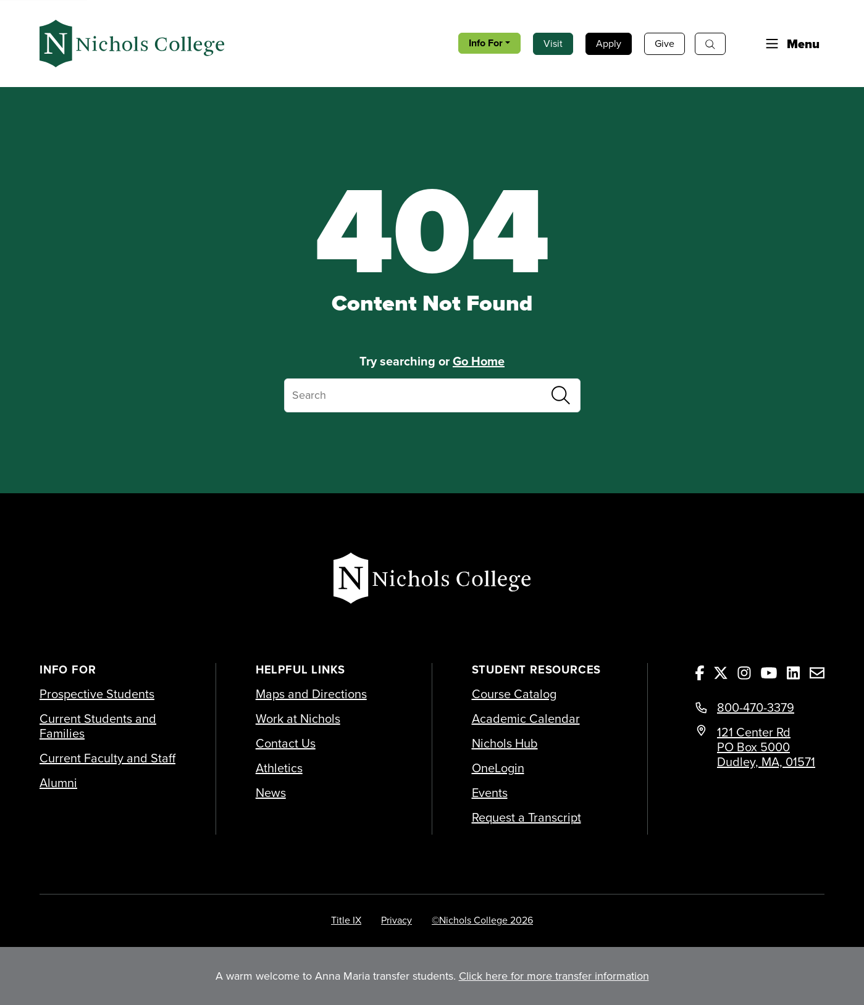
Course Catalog (514, 693)
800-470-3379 (755, 707)
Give (664, 43)
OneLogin (498, 768)
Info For (486, 43)
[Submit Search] (561, 395)
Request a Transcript (526, 817)
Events (490, 792)
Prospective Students (97, 693)
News (271, 792)
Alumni (58, 782)
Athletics (279, 768)
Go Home (479, 361)
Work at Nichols (298, 718)
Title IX (346, 920)
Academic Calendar (526, 718)
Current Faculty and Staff (107, 758)
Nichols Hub (505, 743)
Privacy (396, 920)
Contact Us (286, 743)
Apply (608, 43)
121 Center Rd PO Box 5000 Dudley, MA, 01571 (766, 746)
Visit (553, 43)
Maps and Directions (311, 693)
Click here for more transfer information (554, 975)
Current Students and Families (98, 726)
